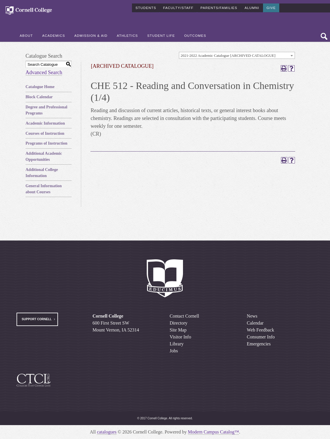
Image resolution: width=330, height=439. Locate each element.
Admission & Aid (91, 35)
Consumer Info (261, 336)
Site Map (178, 329)
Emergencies (259, 343)
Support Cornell (37, 319)
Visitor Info (180, 336)
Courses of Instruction (45, 133)
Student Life (161, 35)
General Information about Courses (44, 189)
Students (145, 7)
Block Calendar (39, 97)
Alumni (251, 7)
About (26, 35)
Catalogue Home (40, 87)
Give (271, 7)
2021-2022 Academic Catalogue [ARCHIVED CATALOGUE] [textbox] (228, 55)
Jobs (174, 350)
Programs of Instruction (46, 143)
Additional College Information (42, 172)
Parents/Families (218, 7)
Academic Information (45, 123)
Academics (53, 35)
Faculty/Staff (178, 7)
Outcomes (195, 35)
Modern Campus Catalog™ (213, 431)
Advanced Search (44, 72)
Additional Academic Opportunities (44, 156)
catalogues (107, 431)
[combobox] (237, 55)
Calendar (255, 322)
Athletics (127, 35)
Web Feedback (260, 329)
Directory (178, 322)
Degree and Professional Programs (46, 110)
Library (177, 343)
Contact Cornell (184, 316)
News (252, 316)
